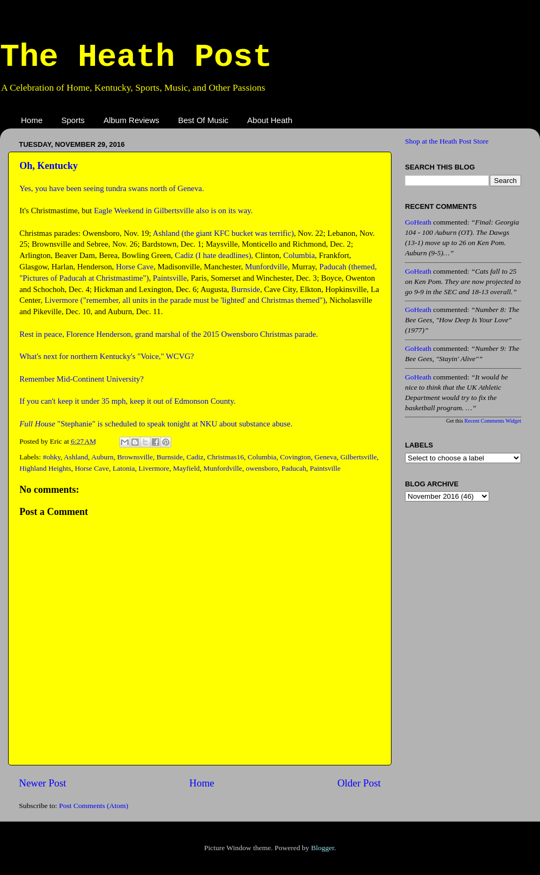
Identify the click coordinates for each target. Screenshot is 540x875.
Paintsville (170, 278)
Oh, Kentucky (48, 165)
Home (32, 120)
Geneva (325, 457)
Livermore (153, 468)
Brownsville (135, 457)
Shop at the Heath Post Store (447, 141)
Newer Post (42, 783)
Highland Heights (45, 468)
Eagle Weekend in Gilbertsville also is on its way (172, 210)
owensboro (262, 468)
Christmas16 (225, 457)
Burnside (245, 289)
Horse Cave (135, 266)
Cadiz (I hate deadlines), (214, 255)
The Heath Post (136, 57)
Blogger (322, 848)
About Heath (269, 120)
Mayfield (186, 468)
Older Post (359, 783)
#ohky (51, 457)
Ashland (76, 457)
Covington (295, 457)
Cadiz (195, 457)
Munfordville (266, 266)
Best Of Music (203, 120)
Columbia (299, 255)
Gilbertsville (358, 457)
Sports (73, 120)
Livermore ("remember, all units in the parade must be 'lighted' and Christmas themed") (184, 300)
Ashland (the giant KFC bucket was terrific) (223, 233)
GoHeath (418, 222)
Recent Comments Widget (492, 421)
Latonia (123, 468)
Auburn (102, 457)
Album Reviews (131, 120)
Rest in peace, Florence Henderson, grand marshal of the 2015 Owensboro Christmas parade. (168, 334)
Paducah (293, 468)
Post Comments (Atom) (93, 806)
